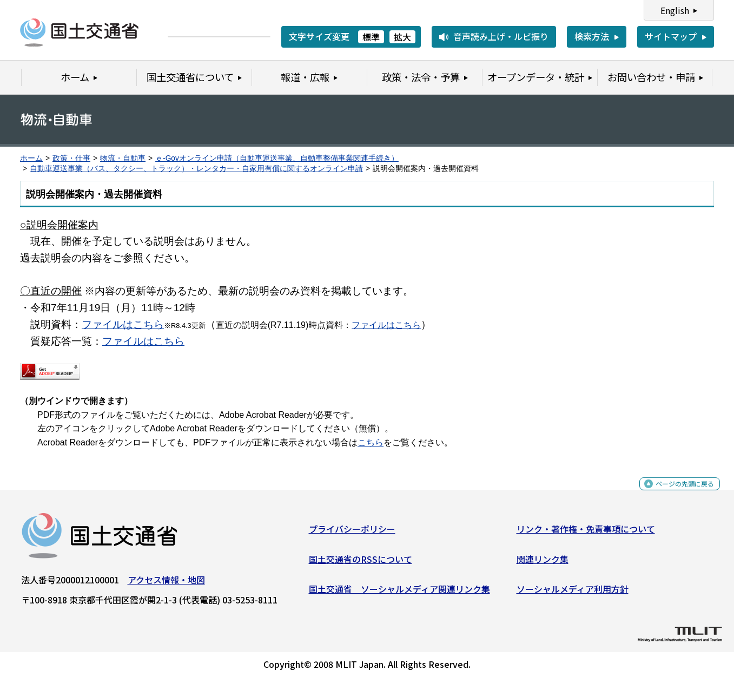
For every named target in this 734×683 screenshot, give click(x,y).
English (674, 10)
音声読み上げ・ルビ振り (500, 36)
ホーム (31, 158)
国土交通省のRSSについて (360, 562)
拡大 (402, 36)
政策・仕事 (71, 158)
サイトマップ (671, 36)
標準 (371, 36)
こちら (370, 442)
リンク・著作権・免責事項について (586, 533)
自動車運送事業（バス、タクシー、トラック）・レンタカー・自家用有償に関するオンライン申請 (196, 169)
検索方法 (591, 36)
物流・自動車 (123, 158)
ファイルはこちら (123, 324)
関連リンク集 (542, 562)
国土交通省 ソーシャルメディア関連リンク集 (399, 593)
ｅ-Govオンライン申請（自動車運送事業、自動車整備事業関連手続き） (277, 158)
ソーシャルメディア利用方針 (573, 593)
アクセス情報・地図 (166, 583)
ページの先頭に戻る (675, 494)
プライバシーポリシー (352, 533)
